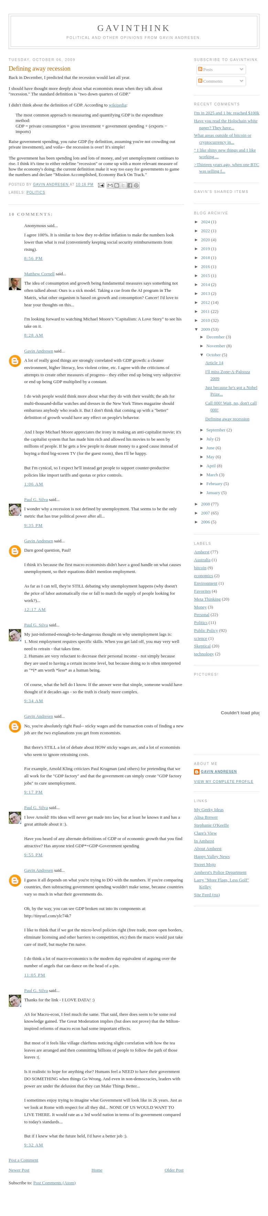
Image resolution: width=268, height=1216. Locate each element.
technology (204, 653)
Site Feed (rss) (207, 894)
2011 (206, 311)
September (216, 429)
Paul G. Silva (36, 499)
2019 (206, 248)
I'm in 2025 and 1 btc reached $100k (226, 112)
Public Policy (206, 630)
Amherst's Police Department (220, 872)
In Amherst (204, 841)
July (210, 438)
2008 (206, 504)
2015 (206, 275)
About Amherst (208, 848)
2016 (206, 266)
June (211, 447)
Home (97, 1170)
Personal (202, 614)
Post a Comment (23, 1160)
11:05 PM (34, 975)
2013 (206, 293)
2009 (206, 329)
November (216, 345)
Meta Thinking (207, 599)
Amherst (202, 551)
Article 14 (214, 362)
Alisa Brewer (206, 817)
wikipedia (117, 105)
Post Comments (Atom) (54, 1182)
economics (203, 575)
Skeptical (202, 645)
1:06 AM (33, 484)
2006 (206, 521)
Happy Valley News (212, 856)
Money (200, 607)
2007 (206, 512)
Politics (35, 192)
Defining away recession (227, 418)
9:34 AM (33, 700)
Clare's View (205, 833)
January (214, 492)
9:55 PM (33, 854)
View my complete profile (224, 782)
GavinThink (134, 28)
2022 (206, 230)
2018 (206, 257)
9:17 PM (33, 792)
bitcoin (200, 567)
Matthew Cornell (39, 273)
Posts (205, 69)
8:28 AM (33, 335)
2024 (206, 221)
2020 (206, 239)
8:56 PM (33, 258)
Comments (210, 81)
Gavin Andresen (38, 351)
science (200, 638)
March (212, 474)
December (216, 336)
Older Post (173, 1170)
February (215, 483)
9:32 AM (33, 1144)
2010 (206, 320)
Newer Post (19, 1170)
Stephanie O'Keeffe (211, 825)
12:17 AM (35, 609)
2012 (206, 302)
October (214, 354)
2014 (206, 284)
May (211, 456)
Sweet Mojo (205, 864)
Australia (202, 559)
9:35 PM (33, 525)
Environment (205, 583)
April (211, 465)
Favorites (202, 591)
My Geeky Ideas (209, 809)
